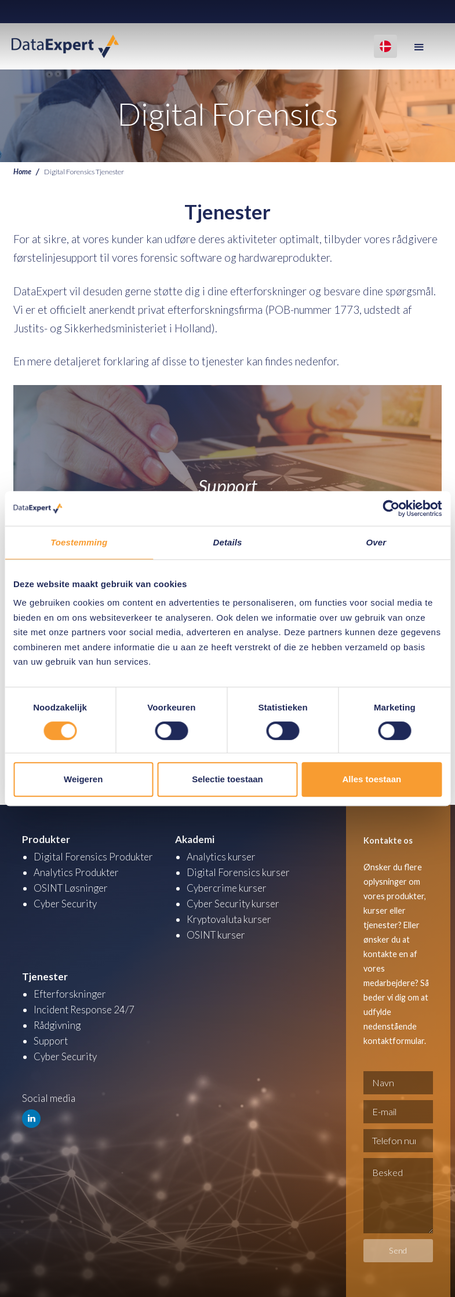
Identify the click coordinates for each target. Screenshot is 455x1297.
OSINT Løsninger (71, 887)
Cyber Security (65, 903)
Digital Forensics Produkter (93, 856)
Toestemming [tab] (78, 542)
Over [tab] (376, 542)
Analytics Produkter (76, 872)
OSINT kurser (216, 934)
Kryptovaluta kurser (229, 919)
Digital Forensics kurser (238, 872)
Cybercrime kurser (227, 887)
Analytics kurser (221, 856)
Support (51, 1040)
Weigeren (83, 779)
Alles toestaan (371, 779)
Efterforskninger (70, 993)
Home (22, 171)
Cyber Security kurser (233, 903)
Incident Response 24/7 (84, 1008)
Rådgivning (57, 1024)
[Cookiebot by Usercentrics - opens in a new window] (391, 508)
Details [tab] (227, 542)
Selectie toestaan (227, 779)
